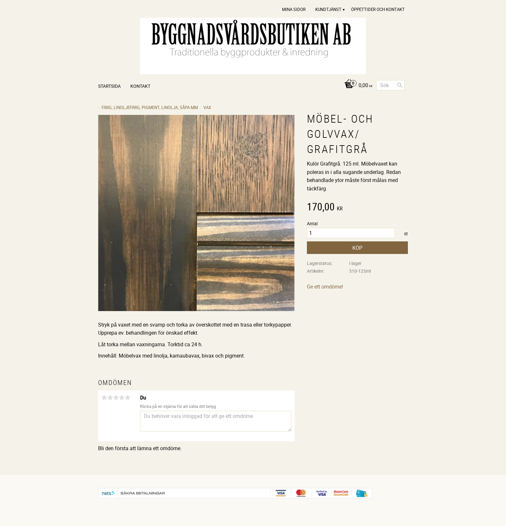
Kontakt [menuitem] (140, 86)
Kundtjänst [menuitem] (328, 9)
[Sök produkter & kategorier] (390, 85)
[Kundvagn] (356, 86)
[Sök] (400, 85)
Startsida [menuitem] (109, 86)
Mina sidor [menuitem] (294, 9)
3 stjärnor (116, 397)
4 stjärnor (122, 397)
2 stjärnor (110, 397)
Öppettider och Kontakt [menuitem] (378, 9)
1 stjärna (104, 397)
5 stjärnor (127, 397)
